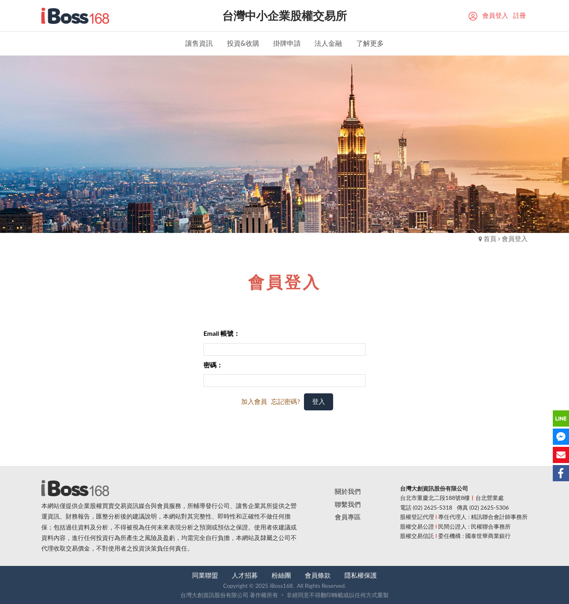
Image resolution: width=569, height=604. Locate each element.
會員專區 (348, 517)
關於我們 (348, 491)
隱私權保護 (360, 575)
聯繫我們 (348, 504)
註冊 (519, 15)
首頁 (489, 238)
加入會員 (254, 401)
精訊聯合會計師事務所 (499, 516)
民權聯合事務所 (491, 526)
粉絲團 (281, 575)
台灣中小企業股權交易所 (284, 15)
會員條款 (318, 575)
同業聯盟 (205, 575)
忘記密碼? (285, 401)
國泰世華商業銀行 (488, 535)
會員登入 (495, 15)
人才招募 (245, 575)
